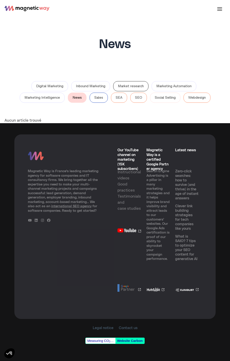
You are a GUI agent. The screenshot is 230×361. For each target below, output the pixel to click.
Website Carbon (130, 341)
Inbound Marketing (90, 86)
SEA (119, 97)
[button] (9, 353)
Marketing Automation (174, 86)
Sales (98, 97)
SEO (138, 97)
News (77, 97)
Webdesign (197, 97)
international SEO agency (71, 206)
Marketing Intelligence (42, 97)
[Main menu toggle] (220, 9)
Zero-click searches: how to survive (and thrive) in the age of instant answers (187, 184)
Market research (131, 86)
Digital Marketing (49, 86)
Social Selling (165, 97)
